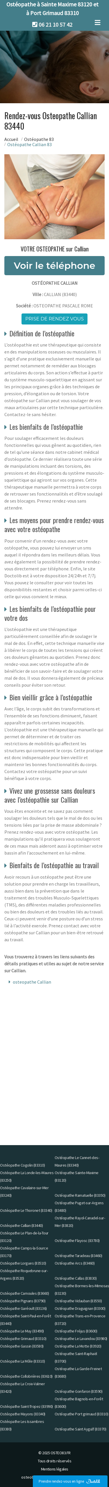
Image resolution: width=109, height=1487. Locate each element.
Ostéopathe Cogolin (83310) (22, 1165)
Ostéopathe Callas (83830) (76, 1278)
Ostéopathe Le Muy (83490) (22, 1331)
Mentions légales (54, 1469)
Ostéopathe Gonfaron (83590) (79, 1391)
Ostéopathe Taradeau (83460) (78, 1255)
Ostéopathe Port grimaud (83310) (81, 1414)
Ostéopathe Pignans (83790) (22, 1300)
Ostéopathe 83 (39, 139)
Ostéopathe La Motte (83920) (78, 1346)
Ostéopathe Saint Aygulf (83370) (80, 1429)
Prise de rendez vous (54, 319)
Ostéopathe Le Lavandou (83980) (81, 1338)
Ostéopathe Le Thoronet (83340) (26, 1210)
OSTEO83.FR (61, 1452)
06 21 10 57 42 (55, 24)
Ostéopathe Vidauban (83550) (78, 1300)
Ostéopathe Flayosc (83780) (77, 1240)
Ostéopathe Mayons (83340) (22, 1414)
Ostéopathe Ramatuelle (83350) (80, 1195)
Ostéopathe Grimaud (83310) (23, 1338)
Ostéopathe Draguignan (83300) (80, 1308)
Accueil (11, 139)
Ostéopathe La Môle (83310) (22, 1361)
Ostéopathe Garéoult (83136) (23, 1308)
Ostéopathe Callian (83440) (21, 1225)
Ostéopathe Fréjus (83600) (76, 1331)
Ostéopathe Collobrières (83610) (26, 1376)
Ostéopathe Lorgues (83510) (23, 1263)
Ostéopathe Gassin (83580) (22, 1346)
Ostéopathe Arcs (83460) (75, 1263)
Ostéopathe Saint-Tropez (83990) (26, 1406)
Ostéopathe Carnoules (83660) (24, 1293)
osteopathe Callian (32, 982)
